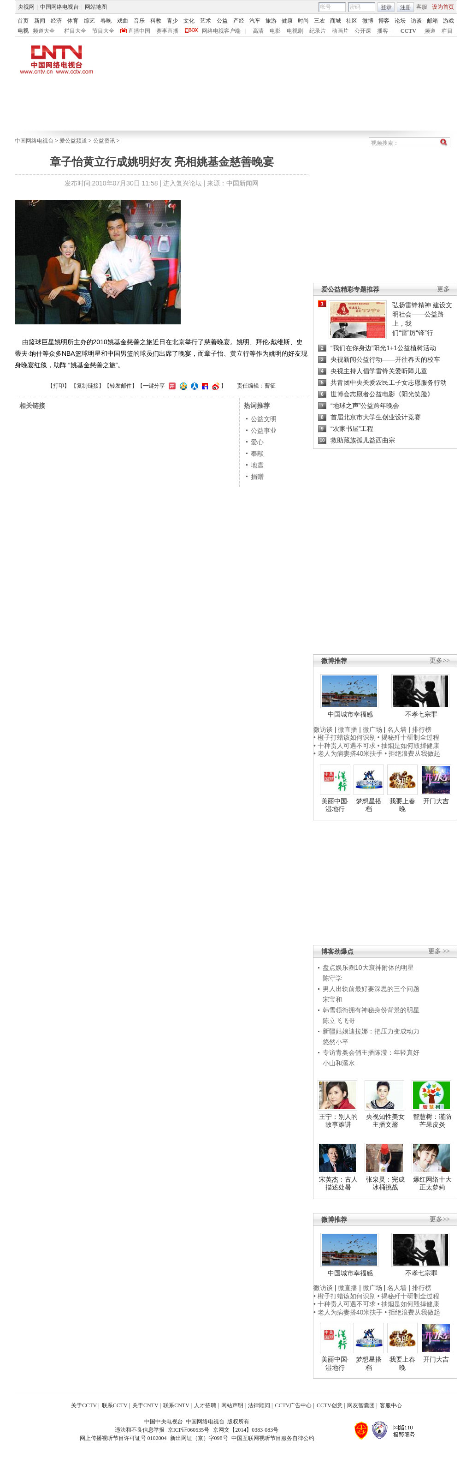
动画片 (340, 31)
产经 (238, 21)
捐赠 (257, 476)
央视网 (26, 7)
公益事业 (264, 430)
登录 (386, 7)
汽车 (254, 21)
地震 (257, 465)
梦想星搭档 (369, 805)
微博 (367, 21)
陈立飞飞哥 (339, 1020)
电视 (23, 31)
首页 (23, 21)
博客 (383, 21)
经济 (56, 21)
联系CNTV (176, 1405)
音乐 (139, 21)
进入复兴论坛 (182, 183)
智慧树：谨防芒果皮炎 (432, 1121)
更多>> (440, 660)
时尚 (303, 21)
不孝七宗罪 (421, 714)
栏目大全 (75, 31)
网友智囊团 (361, 1405)
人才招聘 (205, 1405)
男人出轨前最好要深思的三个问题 (371, 988)
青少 (172, 21)
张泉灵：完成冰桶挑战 (385, 1183)
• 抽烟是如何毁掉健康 (409, 745)
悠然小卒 (335, 1042)
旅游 (271, 21)
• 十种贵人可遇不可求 (345, 745)
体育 (72, 21)
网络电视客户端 (221, 31)
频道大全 (44, 31)
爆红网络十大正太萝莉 (432, 1183)
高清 (258, 31)
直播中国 (139, 31)
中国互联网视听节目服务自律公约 (272, 1438)
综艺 (89, 21)
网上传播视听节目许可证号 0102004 (123, 1438)
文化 (189, 21)
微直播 (347, 729)
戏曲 (122, 21)
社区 (351, 21)
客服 (421, 7)
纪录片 (317, 31)
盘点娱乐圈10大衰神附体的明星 (368, 967)
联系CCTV (115, 1405)
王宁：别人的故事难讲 (338, 1121)
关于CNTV (145, 1405)
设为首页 (443, 7)
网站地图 (96, 7)
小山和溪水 (339, 1063)
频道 (430, 31)
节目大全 (103, 31)
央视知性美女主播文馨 (385, 1121)
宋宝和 (332, 999)
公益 (222, 21)
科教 (155, 21)
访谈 (416, 21)
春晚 (106, 21)
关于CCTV (84, 1405)
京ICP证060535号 (189, 1430)
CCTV (408, 31)
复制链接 (88, 385)
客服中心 (391, 1405)
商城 (335, 21)
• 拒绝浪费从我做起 (412, 753)
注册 (405, 7)
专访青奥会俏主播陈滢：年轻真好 (371, 1052)
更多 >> (439, 951)
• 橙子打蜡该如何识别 (344, 737)
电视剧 (295, 31)
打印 (58, 385)
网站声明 (232, 1405)
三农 (319, 21)
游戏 (448, 21)
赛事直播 (167, 31)
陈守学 (332, 978)
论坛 (400, 21)
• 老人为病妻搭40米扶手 (348, 753)
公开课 (362, 31)
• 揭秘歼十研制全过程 (409, 737)
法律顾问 (259, 1405)
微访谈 (323, 729)
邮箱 (432, 21)
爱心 (257, 442)
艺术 (205, 21)
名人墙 (397, 729)
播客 (382, 31)
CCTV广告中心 (293, 1405)
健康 (287, 21)
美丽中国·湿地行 (335, 805)
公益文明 (264, 419)
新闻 (39, 21)
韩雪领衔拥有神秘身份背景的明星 (371, 1010)
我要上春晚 (402, 805)
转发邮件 (121, 385)
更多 (443, 289)
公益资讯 (104, 140)
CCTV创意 (329, 1405)
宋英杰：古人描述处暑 (338, 1183)
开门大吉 (436, 801)
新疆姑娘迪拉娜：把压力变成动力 (371, 1031)
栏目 (447, 31)
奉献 (257, 453)
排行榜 (421, 729)
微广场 (372, 729)
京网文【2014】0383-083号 (245, 1430)
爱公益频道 (73, 140)
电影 (275, 31)
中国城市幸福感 (350, 714)
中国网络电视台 (59, 7)
